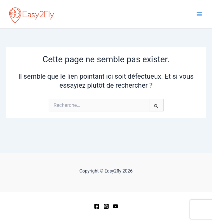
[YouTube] (115, 206)
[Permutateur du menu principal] (199, 14)
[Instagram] (106, 206)
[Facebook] (97, 206)
